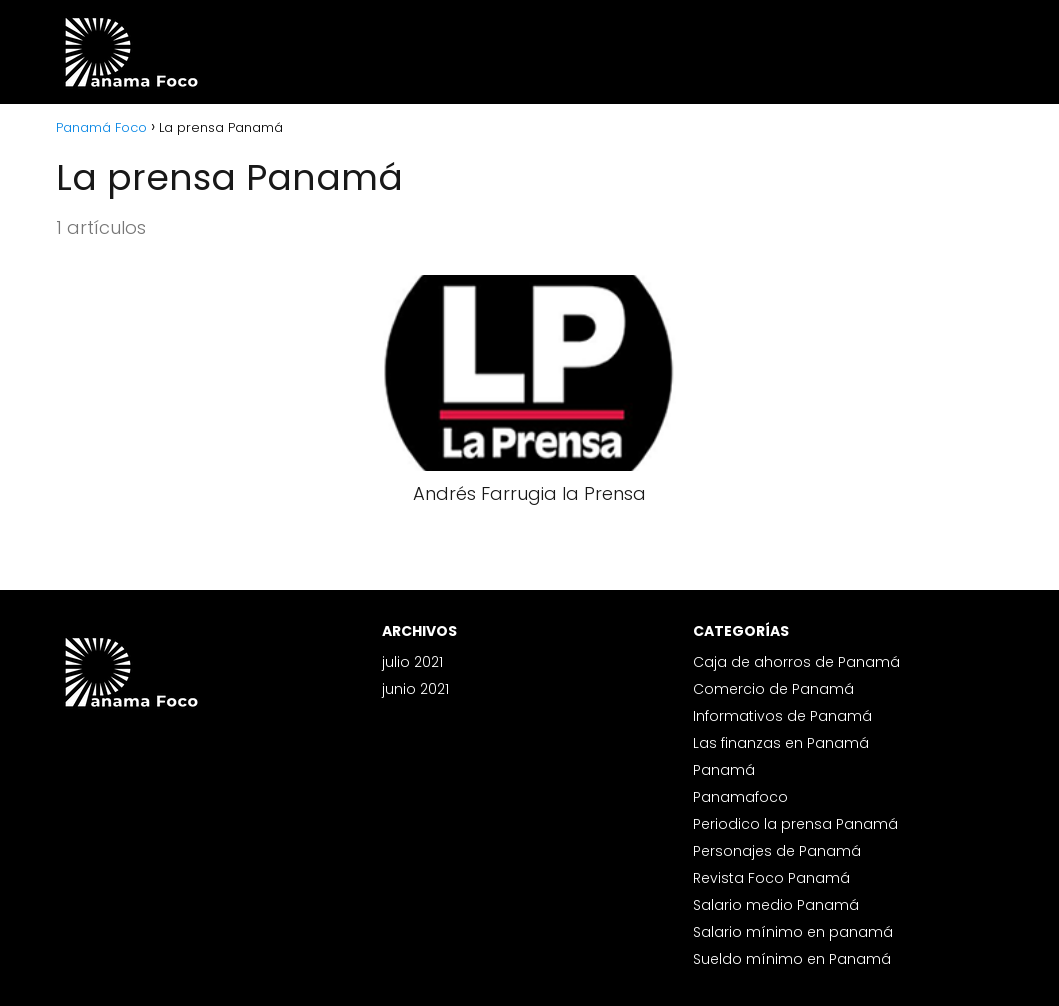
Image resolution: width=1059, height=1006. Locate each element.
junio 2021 (415, 689)
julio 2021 (412, 662)
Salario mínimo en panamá (793, 932)
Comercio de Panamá (773, 689)
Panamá (724, 770)
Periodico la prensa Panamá (795, 824)
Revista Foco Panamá (771, 878)
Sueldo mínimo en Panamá (792, 959)
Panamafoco (740, 797)
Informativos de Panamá (782, 716)
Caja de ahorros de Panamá (796, 662)
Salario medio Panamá (776, 905)
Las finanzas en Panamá (781, 743)
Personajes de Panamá (777, 851)
